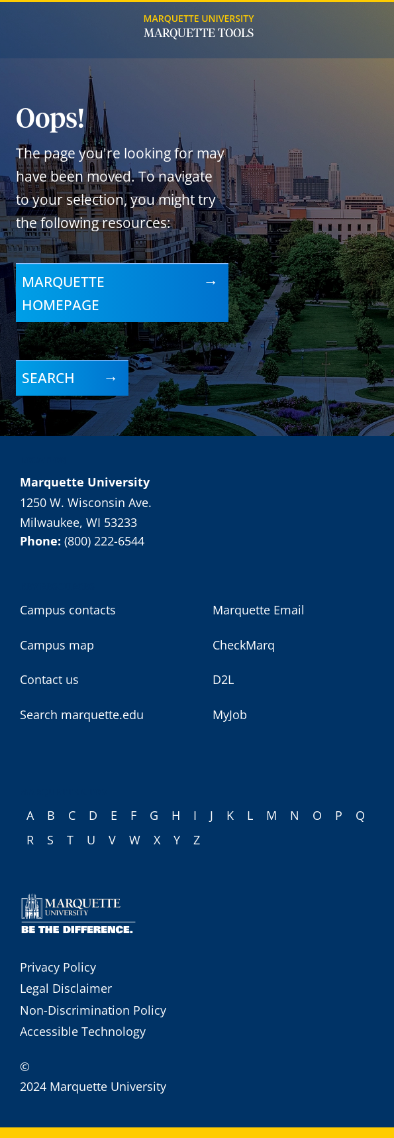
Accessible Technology (83, 1031)
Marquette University (199, 18)
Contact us (49, 679)
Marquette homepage (63, 293)
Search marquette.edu (82, 714)
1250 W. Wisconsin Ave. (86, 502)
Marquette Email (259, 610)
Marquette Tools (199, 34)
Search (48, 377)
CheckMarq (244, 645)
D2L (223, 679)
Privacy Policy (58, 967)
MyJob (230, 714)
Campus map (57, 645)
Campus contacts (68, 610)
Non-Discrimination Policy (93, 1010)
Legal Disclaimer (66, 988)
